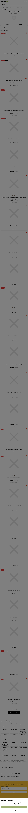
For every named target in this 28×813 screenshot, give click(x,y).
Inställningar (13, 810)
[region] (14, 805)
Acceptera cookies (14, 807)
